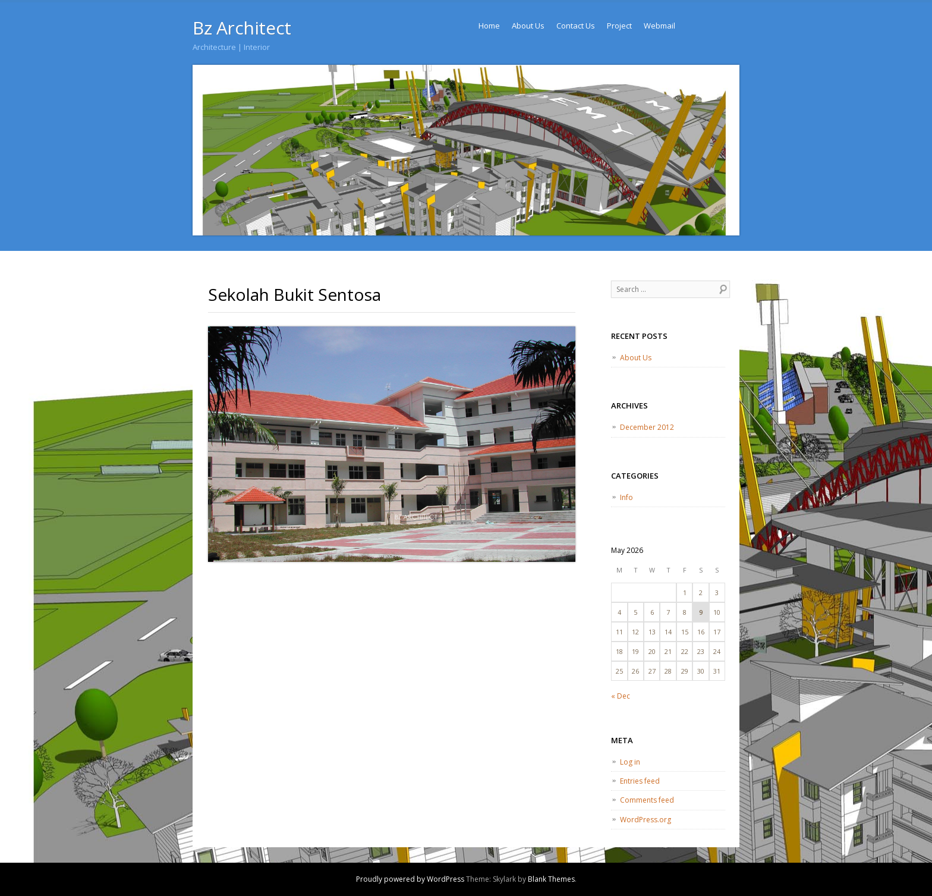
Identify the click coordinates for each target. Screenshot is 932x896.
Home (489, 25)
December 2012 (647, 427)
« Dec (620, 696)
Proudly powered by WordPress (410, 879)
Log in (630, 762)
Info (626, 497)
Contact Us (575, 25)
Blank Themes (551, 879)
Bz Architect (242, 27)
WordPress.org (645, 820)
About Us (528, 25)
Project (619, 25)
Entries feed (640, 781)
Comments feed (647, 800)
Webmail (659, 25)
